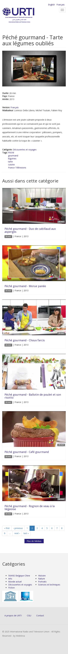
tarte (10, 161)
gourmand (13, 155)
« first (7, 528)
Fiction (11, 587)
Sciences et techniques (49, 584)
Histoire (42, 575)
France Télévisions (17, 167)
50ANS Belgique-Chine (19, 575)
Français (60, 4)
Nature (41, 578)
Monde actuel (15, 581)
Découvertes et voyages (24, 149)
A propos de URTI (13, 615)
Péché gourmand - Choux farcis (25, 340)
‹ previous (18, 528)
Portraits (42, 581)
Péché (11, 152)
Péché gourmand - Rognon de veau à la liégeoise (30, 507)
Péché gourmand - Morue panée (25, 286)
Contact (40, 615)
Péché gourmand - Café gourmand (27, 452)
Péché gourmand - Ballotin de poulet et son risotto (33, 396)
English (51, 4)
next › (17, 533)
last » (26, 533)
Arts (10, 578)
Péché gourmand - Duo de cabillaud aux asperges (30, 230)
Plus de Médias (34, 541)
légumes (12, 158)
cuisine (11, 164)
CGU (29, 615)
